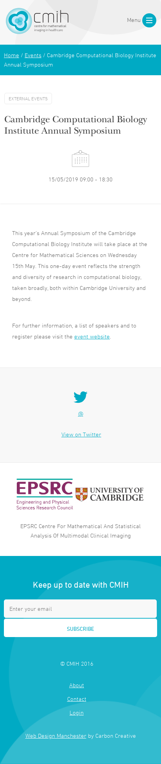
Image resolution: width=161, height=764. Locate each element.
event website (92, 336)
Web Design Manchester (55, 735)
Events (33, 55)
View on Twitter (81, 434)
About (76, 685)
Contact (76, 698)
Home (11, 55)
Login (77, 712)
